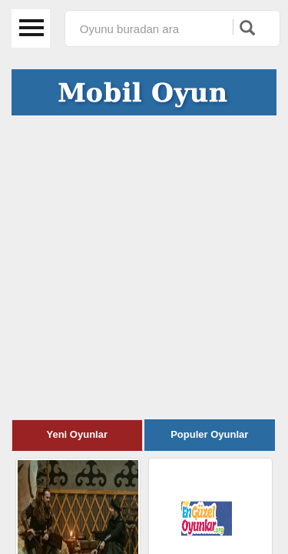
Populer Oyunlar (209, 434)
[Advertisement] (144, 267)
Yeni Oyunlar (77, 434)
